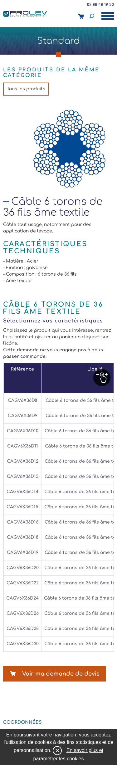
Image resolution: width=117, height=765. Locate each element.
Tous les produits (26, 89)
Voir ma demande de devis (61, 674)
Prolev (25, 13)
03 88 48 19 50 (100, 4)
